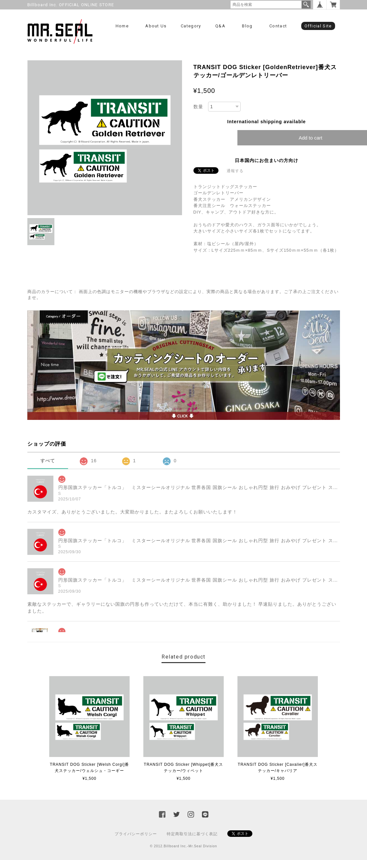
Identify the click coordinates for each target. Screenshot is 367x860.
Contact (278, 25)
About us (155, 25)
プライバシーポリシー (136, 834)
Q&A (220, 25)
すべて (47, 460)
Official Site (318, 25)
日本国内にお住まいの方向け (266, 160)
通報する (235, 171)
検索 (306, 4)
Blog (247, 25)
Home (122, 25)
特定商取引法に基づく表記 (192, 834)
